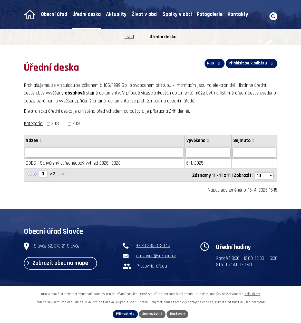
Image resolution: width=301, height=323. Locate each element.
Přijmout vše (124, 313)
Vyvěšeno (197, 140)
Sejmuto (243, 140)
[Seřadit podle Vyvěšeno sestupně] (209, 141)
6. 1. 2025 (196, 163)
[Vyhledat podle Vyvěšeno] (209, 153)
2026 (77, 123)
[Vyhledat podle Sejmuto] (255, 153)
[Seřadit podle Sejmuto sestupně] (255, 141)
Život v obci (145, 14)
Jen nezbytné (152, 313)
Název (32, 140)
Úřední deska (86, 14)
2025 (56, 123)
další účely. (252, 293)
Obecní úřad (54, 14)
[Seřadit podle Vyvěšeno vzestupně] (209, 139)
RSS (212, 64)
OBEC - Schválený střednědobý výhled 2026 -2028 (73, 163)
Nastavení (179, 313)
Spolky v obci (177, 14)
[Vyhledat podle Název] (105, 153)
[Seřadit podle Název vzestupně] (41, 139)
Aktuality (116, 14)
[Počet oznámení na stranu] (264, 174)
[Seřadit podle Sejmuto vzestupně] (255, 139)
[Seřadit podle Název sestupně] (41, 141)
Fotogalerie (209, 14)
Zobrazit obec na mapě (60, 264)
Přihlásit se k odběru (251, 64)
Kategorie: (33, 123)
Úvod (30, 14)
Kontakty (238, 14)
